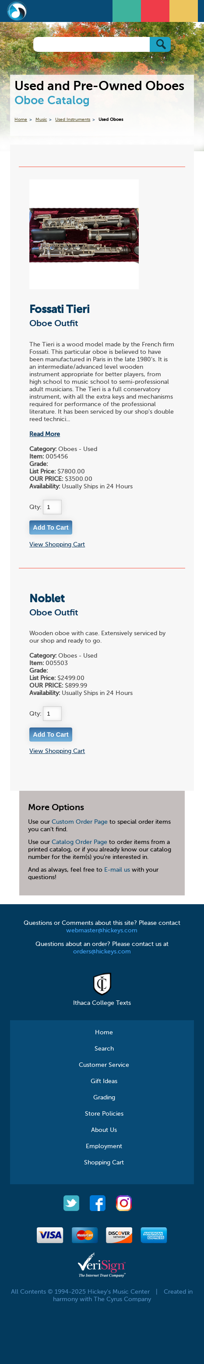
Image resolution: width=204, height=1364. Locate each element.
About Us (104, 1130)
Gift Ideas (104, 1081)
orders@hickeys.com (102, 952)
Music (41, 119)
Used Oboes (110, 119)
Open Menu (128, 10)
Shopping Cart (104, 1163)
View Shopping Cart (57, 545)
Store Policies (104, 1114)
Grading (104, 1098)
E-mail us (117, 870)
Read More (44, 434)
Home (20, 119)
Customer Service (104, 1065)
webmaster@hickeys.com (101, 931)
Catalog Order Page (79, 842)
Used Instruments (72, 119)
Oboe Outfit (53, 324)
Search (104, 1049)
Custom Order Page (80, 822)
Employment (104, 1146)
